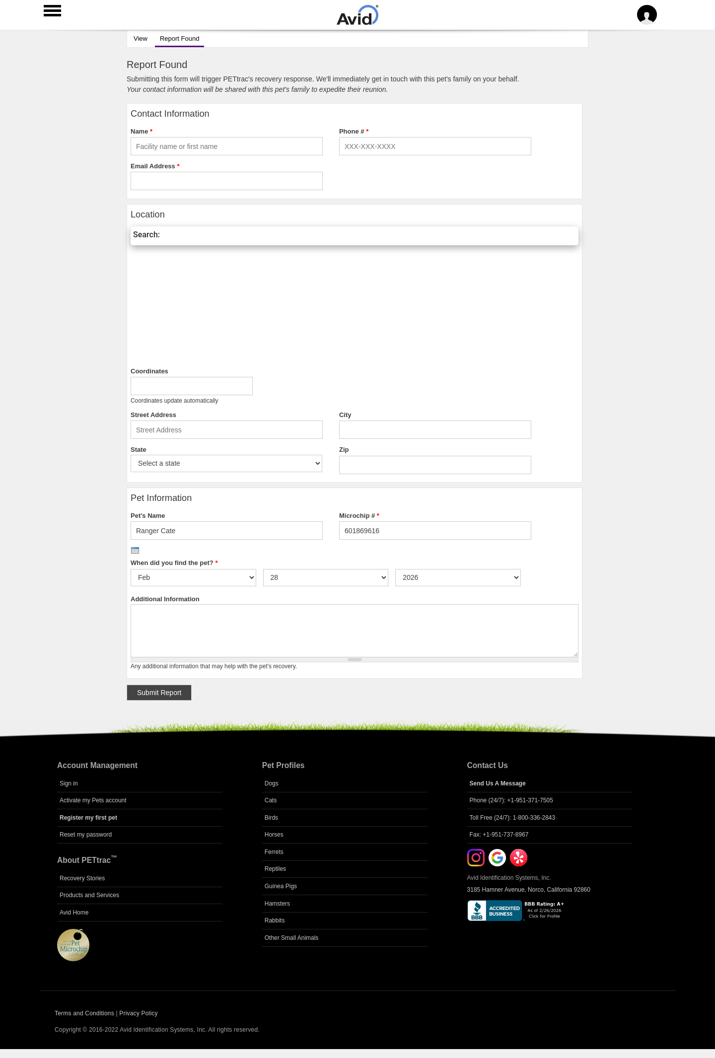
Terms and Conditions (84, 1013)
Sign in (69, 783)
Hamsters (277, 903)
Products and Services (89, 895)
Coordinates (149, 371)
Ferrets (274, 851)
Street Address (153, 415)
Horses (274, 834)
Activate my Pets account (93, 800)
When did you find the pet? (174, 562)
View (140, 38)
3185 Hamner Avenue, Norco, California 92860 (528, 889)
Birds (271, 817)
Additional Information (165, 599)
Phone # (353, 131)
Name (141, 131)
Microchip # (359, 515)
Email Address (155, 166)
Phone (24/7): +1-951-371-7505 (511, 800)
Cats (271, 800)
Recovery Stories (82, 878)
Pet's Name (148, 515)
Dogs (272, 783)
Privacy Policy (138, 1013)
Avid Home (74, 912)
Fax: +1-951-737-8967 (499, 834)
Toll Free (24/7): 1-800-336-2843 (513, 817)
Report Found (177, 37)
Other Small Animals (292, 937)
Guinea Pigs (281, 886)
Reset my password (86, 834)
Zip (344, 449)
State (138, 449)
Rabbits (275, 920)
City (345, 415)
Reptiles (275, 868)
